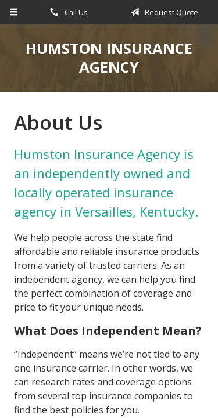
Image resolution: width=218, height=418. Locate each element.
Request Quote (162, 12)
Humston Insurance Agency (109, 57)
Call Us (67, 12)
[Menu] (13, 12)
